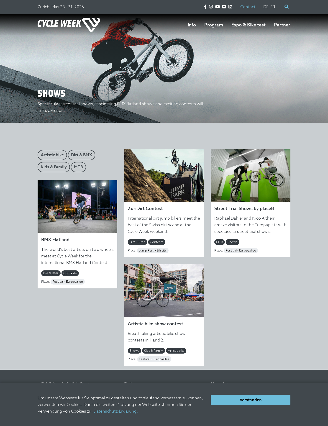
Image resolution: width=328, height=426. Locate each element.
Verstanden (251, 399)
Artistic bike (52, 154)
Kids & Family (54, 166)
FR (272, 6)
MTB (78, 166)
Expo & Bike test (248, 25)
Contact (248, 6)
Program (213, 25)
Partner (282, 25)
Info (192, 25)
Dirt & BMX (81, 154)
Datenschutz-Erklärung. (115, 411)
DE (266, 6)
